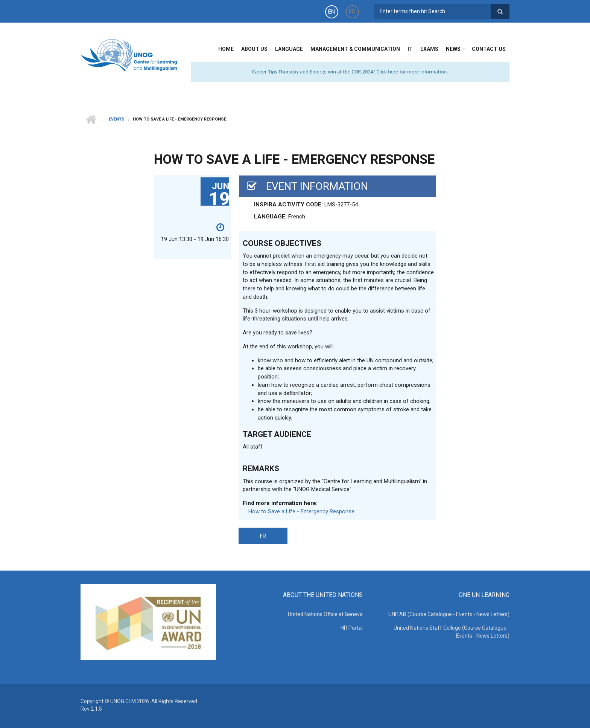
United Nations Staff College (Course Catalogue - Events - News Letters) (451, 632)
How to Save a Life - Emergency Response (301, 511)
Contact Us (489, 49)
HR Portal (352, 628)
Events (117, 119)
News (453, 49)
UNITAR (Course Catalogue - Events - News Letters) (448, 614)
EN (331, 11)
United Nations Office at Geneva (325, 614)
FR (352, 11)
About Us (254, 49)
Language (289, 49)
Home (226, 49)
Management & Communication (355, 49)
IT (410, 49)
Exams (429, 49)
